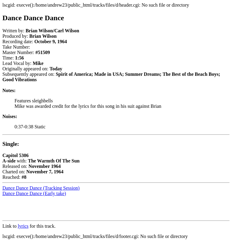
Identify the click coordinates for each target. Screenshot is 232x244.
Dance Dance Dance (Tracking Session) (40, 188)
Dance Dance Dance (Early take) (34, 193)
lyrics (23, 226)
